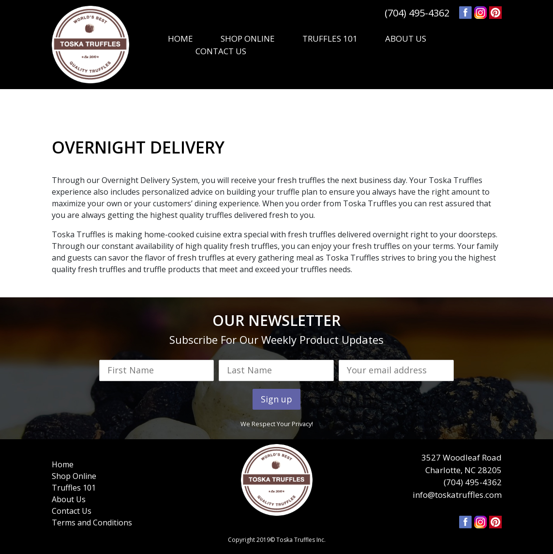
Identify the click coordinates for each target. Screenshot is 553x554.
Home (63, 464)
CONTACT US (220, 51)
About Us (69, 499)
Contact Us (71, 511)
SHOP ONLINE (248, 38)
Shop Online (74, 476)
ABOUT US (405, 38)
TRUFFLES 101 (330, 38)
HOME (180, 38)
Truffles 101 (74, 487)
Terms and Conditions (92, 522)
